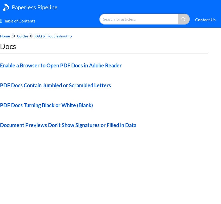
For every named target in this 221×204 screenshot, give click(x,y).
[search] (138, 19)
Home (5, 36)
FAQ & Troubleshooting (53, 36)
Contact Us (205, 19)
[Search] (184, 19)
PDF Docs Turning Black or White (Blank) (46, 105)
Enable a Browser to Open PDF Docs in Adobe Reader (61, 65)
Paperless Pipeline (35, 7)
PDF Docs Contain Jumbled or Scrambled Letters (55, 85)
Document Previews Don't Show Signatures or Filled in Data (68, 125)
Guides (22, 36)
